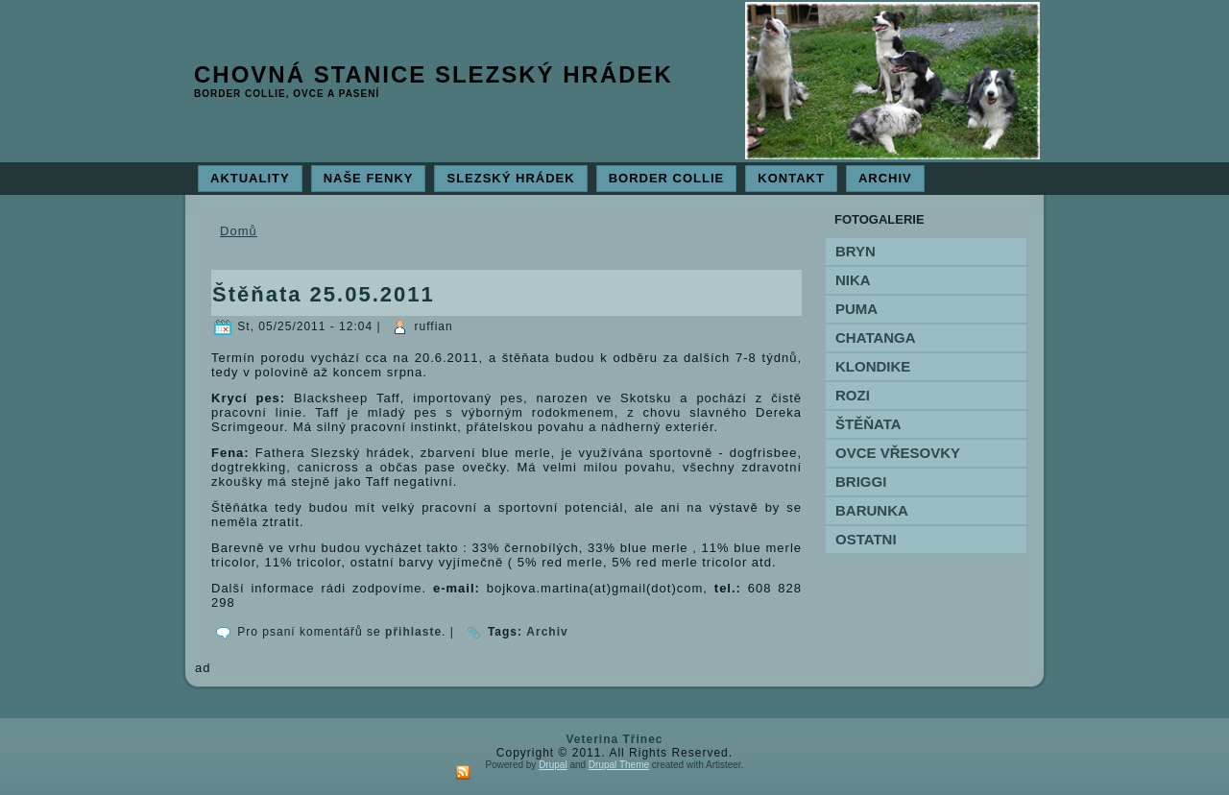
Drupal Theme (619, 764)
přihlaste (413, 631)
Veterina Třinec (614, 739)
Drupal (552, 764)
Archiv (546, 631)
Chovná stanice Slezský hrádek (433, 74)
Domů (238, 231)
